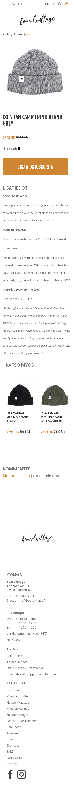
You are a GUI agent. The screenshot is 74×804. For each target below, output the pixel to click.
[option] (34, 70)
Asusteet (13, 733)
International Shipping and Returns (31, 674)
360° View (13, 640)
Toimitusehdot (17, 662)
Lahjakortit (14, 758)
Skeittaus (13, 745)
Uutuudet (13, 690)
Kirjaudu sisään (16, 475)
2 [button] (40, 447)
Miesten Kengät (18, 708)
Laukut (11, 739)
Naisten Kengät (17, 715)
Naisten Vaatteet (18, 702)
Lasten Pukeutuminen (22, 721)
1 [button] (34, 447)
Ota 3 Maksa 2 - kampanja (25, 668)
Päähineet (14, 727)
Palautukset (15, 656)
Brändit (12, 764)
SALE (10, 751)
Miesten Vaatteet (19, 696)
